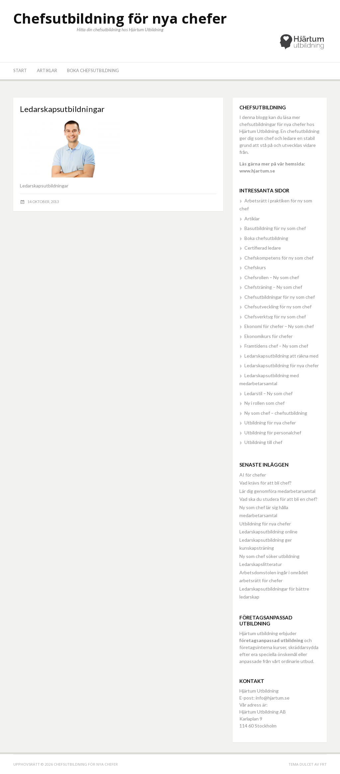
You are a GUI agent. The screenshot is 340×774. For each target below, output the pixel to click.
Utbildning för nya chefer (270, 422)
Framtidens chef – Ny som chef (276, 346)
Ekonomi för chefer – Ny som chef (279, 326)
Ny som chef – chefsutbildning (275, 413)
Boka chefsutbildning (93, 70)
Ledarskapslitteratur (260, 564)
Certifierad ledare (262, 248)
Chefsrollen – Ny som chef (271, 277)
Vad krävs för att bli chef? (265, 483)
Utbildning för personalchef (272, 432)
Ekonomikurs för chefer (268, 336)
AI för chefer (252, 475)
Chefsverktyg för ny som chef (275, 316)
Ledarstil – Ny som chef (268, 393)
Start (20, 70)
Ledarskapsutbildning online (268, 531)
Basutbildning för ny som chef (275, 228)
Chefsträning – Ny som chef (273, 287)
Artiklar (47, 70)
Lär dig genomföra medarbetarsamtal (277, 491)
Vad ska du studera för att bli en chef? (278, 499)
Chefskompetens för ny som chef (278, 258)
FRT (323, 764)
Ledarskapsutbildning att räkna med (281, 356)
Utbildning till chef (263, 442)
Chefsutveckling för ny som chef (277, 306)
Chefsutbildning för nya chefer (120, 18)
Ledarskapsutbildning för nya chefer (281, 365)
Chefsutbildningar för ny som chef (279, 297)
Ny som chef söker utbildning (269, 556)
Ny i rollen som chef (264, 403)
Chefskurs (255, 267)
